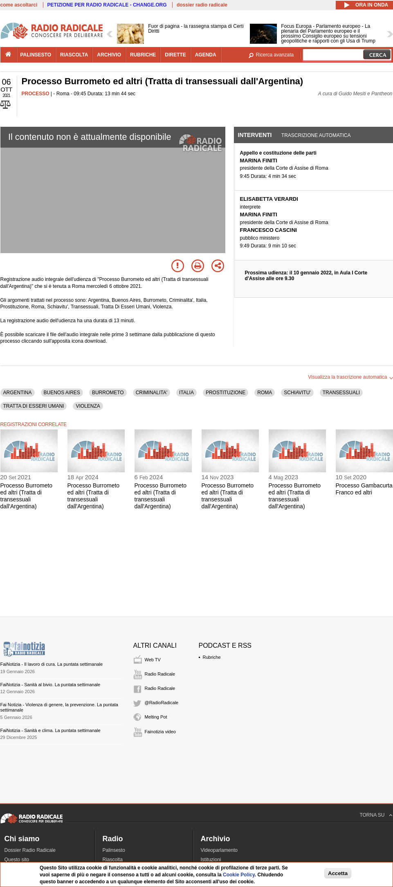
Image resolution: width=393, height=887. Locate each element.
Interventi (255, 135)
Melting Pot (156, 716)
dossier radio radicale (202, 5)
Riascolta (113, 859)
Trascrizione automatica (316, 135)
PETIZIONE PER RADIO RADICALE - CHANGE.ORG (107, 5)
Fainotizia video (160, 731)
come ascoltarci (19, 5)
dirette (175, 55)
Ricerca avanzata (275, 55)
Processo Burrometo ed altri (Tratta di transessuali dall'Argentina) (26, 495)
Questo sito (16, 859)
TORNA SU (371, 815)
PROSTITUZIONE (225, 392)
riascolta (74, 55)
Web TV (153, 659)
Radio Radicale (160, 673)
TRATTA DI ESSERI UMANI (33, 406)
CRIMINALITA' (151, 392)
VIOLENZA (88, 406)
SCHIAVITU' (297, 392)
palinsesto (36, 55)
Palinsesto (114, 850)
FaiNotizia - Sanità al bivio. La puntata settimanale (50, 684)
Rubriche (212, 657)
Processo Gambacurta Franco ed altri (364, 489)
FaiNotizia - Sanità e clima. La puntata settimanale (50, 730)
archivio (109, 55)
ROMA (264, 392)
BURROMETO (108, 392)
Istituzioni (211, 859)
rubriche (143, 55)
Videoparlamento (219, 850)
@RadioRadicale (162, 702)
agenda (205, 55)
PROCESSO (35, 94)
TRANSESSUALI (341, 392)
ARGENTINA (17, 392)
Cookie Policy (239, 875)
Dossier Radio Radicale (30, 850)
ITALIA (186, 392)
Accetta (338, 873)
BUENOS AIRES (62, 392)
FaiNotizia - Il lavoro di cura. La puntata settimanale (51, 664)
